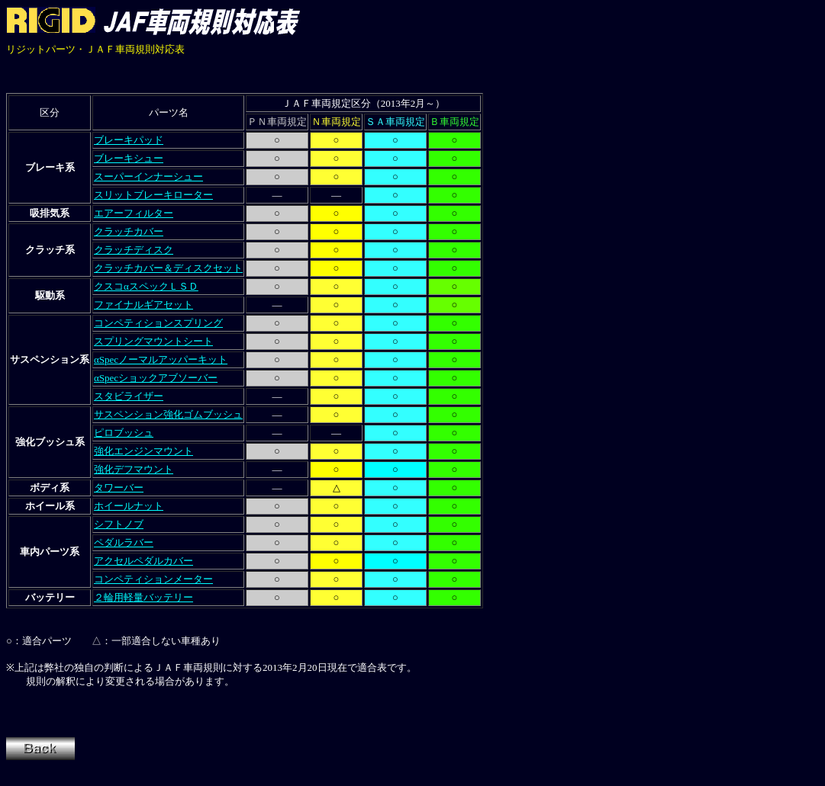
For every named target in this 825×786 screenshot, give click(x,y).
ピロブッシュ (123, 432)
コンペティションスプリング (158, 323)
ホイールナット (128, 506)
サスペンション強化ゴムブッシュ (168, 414)
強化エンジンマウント (143, 451)
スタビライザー (128, 396)
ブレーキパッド (128, 140)
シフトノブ (118, 524)
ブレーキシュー (128, 158)
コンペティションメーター (153, 579)
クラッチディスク (133, 249)
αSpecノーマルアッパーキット (160, 359)
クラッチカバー (128, 231)
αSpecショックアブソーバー (156, 377)
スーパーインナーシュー (148, 176)
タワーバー (118, 487)
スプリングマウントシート (153, 341)
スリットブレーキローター (153, 195)
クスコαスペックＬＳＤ (146, 286)
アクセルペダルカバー (143, 560)
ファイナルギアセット (143, 304)
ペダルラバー (123, 542)
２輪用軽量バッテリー (143, 597)
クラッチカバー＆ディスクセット (168, 268)
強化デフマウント (133, 469)
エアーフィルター (133, 213)
